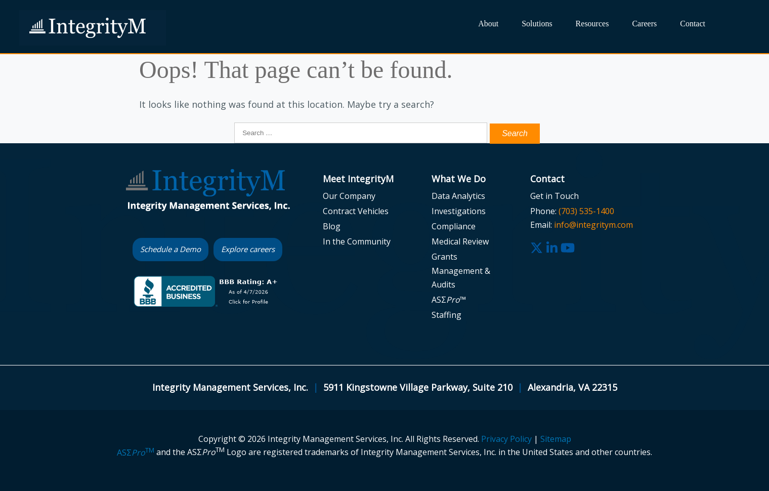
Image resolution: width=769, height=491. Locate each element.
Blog (331, 226)
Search (729, 28)
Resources (592, 23)
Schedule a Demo (170, 249)
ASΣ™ (449, 299)
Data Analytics (458, 195)
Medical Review (460, 241)
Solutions (537, 23)
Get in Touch (554, 195)
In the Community (357, 241)
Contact (692, 23)
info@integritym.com (593, 224)
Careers (644, 23)
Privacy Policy (506, 438)
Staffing (446, 314)
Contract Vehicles (356, 211)
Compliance (454, 226)
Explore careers (248, 249)
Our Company (349, 195)
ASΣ (135, 452)
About (488, 23)
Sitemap (555, 438)
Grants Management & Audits (461, 270)
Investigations (459, 211)
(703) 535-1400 (586, 211)
